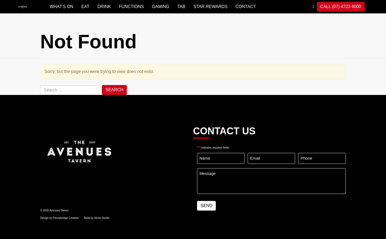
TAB (181, 6)
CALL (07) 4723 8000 (340, 6)
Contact (246, 6)
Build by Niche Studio (96, 217)
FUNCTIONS (131, 6)
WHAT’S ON (61, 6)
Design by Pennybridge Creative (59, 217)
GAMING (160, 6)
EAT (85, 6)
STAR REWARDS (210, 6)
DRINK (104, 6)
